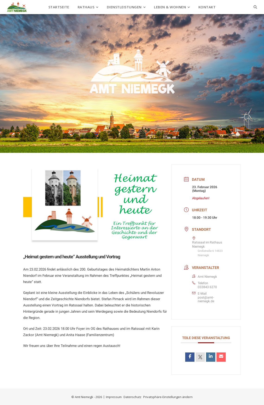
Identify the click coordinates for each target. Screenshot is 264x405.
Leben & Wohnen (170, 7)
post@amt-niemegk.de (206, 299)
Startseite (58, 7)
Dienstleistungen (124, 7)
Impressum (114, 397)
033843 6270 (207, 287)
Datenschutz (132, 397)
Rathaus (86, 7)
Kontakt (207, 7)
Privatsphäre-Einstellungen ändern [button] (168, 397)
